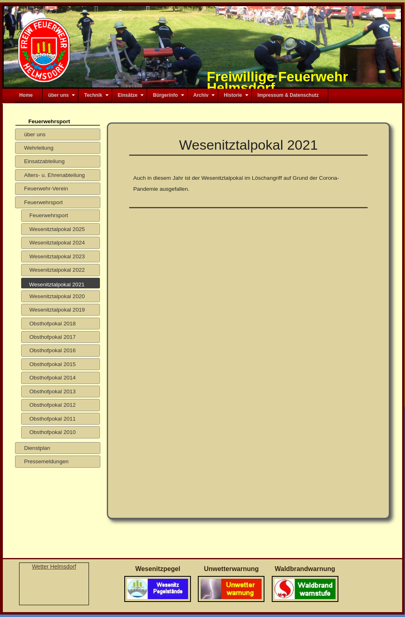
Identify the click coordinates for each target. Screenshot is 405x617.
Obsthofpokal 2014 (52, 378)
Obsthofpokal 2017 (52, 337)
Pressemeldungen (46, 461)
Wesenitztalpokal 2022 (57, 270)
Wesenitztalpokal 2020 (57, 296)
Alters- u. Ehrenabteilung (54, 175)
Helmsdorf (63, 566)
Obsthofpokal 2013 (52, 391)
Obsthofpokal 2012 (52, 405)
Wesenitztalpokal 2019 (57, 310)
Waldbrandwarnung (305, 568)
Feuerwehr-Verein (46, 188)
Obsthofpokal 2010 (52, 432)
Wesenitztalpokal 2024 (57, 243)
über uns (34, 134)
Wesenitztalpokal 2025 (57, 229)
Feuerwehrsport (43, 202)
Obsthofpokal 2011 (52, 419)
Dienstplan (37, 448)
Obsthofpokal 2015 (52, 364)
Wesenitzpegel (157, 568)
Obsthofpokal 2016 (52, 350)
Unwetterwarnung (231, 568)
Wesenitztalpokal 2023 (57, 256)
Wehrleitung (38, 148)
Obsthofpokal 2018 (52, 323)
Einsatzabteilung (44, 161)
